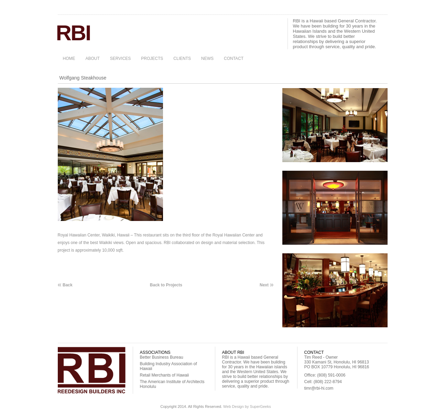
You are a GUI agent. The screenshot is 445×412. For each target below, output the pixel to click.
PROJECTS (152, 58)
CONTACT (233, 58)
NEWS (207, 58)
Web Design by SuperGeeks (247, 406)
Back (65, 284)
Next (266, 284)
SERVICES (120, 58)
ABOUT (93, 58)
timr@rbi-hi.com (319, 388)
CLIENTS (182, 58)
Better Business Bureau (161, 357)
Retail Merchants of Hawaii (164, 375)
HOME (69, 58)
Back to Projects (166, 285)
